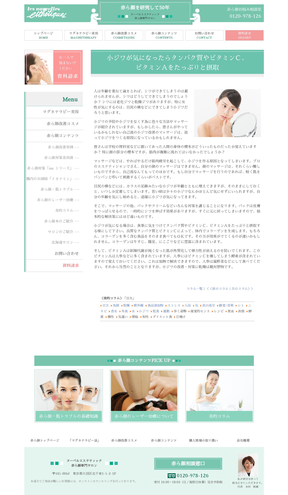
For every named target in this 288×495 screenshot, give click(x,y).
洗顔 (116, 305)
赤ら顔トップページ (44, 440)
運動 (166, 311)
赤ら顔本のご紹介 (58, 221)
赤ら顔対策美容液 (58, 158)
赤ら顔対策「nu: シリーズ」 (50, 168)
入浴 (188, 305)
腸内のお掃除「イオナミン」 (49, 179)
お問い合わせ (204, 36)
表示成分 (208, 305)
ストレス (174, 305)
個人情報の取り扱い (203, 440)
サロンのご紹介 (60, 232)
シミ (241, 305)
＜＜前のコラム (217, 288)
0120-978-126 (245, 16)
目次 (106, 305)
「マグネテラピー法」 (84, 440)
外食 (124, 311)
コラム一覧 (194, 288)
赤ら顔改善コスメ (124, 36)
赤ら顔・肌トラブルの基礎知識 (68, 416)
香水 (114, 311)
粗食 (156, 311)
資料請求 (244, 36)
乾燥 (127, 305)
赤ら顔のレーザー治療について (144, 416)
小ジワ (143, 311)
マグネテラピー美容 (84, 36)
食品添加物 (156, 305)
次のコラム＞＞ (243, 288)
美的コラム (64, 210)
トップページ (43, 36)
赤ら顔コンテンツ (164, 36)
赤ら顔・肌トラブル (57, 189)
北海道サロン (62, 242)
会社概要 (243, 440)
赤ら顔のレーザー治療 (55, 200)
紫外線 (139, 305)
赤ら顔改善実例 (60, 147)
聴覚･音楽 (226, 305)
